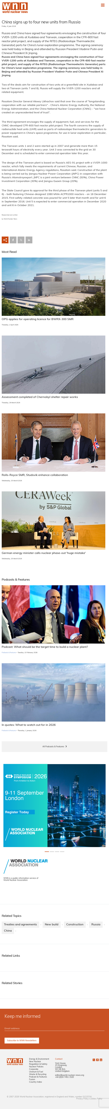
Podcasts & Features (9, 652)
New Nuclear (35, 1062)
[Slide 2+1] (57, 851)
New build (51, 924)
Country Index (35, 1082)
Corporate (33, 1069)
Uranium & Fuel (36, 1072)
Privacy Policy (82, 1099)
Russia (95, 924)
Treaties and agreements (20, 924)
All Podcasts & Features (53, 747)
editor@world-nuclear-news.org (69, 1075)
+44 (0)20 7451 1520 (64, 1077)
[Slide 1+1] (52, 851)
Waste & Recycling (37, 1074)
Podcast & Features (38, 1077)
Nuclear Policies (36, 1067)
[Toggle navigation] (103, 5)
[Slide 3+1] (62, 851)
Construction (74, 924)
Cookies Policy (95, 1099)
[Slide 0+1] (47, 851)
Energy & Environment (39, 1059)
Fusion (32, 1080)
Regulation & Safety (38, 1064)
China (8, 930)
